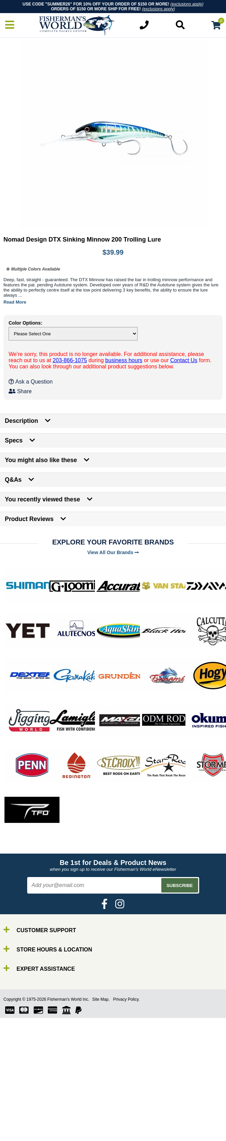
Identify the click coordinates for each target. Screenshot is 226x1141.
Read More (14, 302)
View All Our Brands (113, 552)
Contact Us (183, 360)
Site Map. (101, 999)
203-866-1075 (70, 360)
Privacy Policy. (126, 999)
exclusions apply (187, 4)
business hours (123, 360)
